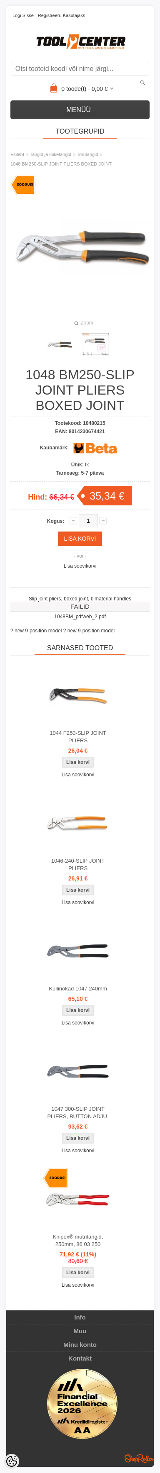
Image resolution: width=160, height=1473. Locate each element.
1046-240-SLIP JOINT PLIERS (78, 864)
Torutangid (87, 154)
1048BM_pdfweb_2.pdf (79, 616)
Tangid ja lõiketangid (50, 154)
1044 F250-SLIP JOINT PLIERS (78, 737)
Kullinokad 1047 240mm (78, 988)
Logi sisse (23, 15)
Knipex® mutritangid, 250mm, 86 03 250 (78, 1240)
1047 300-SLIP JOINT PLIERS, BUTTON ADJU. (77, 1112)
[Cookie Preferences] (11, 1461)
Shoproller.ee (139, 1458)
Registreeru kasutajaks (61, 15)
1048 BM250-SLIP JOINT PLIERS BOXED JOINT (61, 163)
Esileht (17, 154)
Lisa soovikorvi (80, 566)
